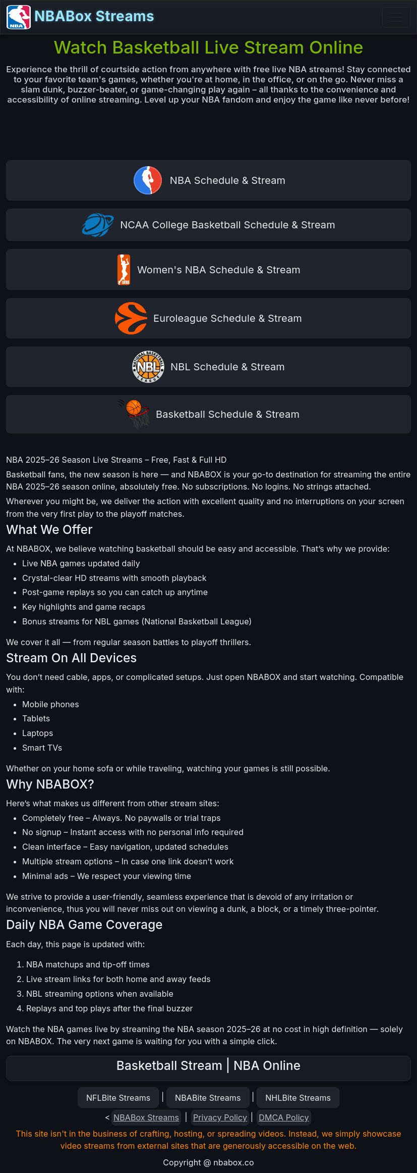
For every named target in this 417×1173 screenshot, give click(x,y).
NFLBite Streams (118, 1098)
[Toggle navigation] (396, 17)
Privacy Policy (220, 1117)
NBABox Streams (80, 17)
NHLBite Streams (298, 1098)
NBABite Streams (208, 1098)
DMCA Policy (284, 1117)
